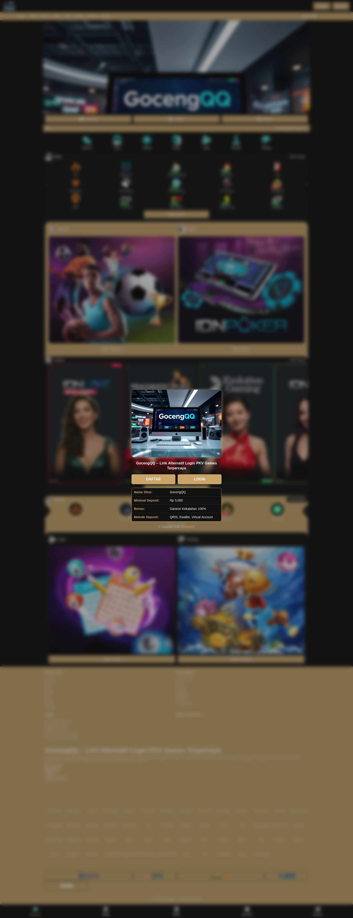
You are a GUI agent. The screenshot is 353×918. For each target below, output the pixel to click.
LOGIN (199, 479)
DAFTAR (153, 479)
